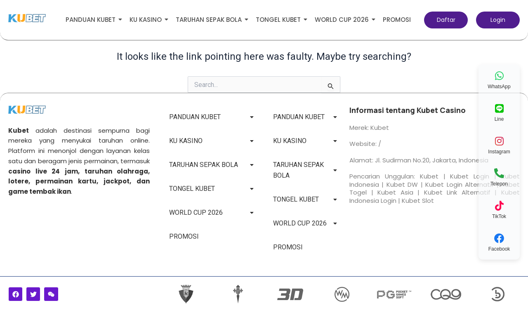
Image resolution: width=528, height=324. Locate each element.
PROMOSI (397, 19)
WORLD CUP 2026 (343, 19)
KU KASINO (147, 19)
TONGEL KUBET (280, 19)
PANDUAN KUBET (92, 19)
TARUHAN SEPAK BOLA (210, 19)
